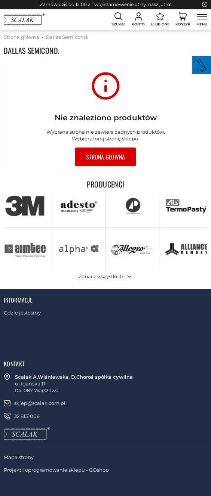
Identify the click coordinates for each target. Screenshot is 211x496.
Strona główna (21, 37)
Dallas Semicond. (67, 37)
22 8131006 (27, 416)
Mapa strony (19, 457)
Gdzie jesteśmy (22, 313)
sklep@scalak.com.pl (39, 403)
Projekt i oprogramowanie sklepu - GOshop (56, 470)
